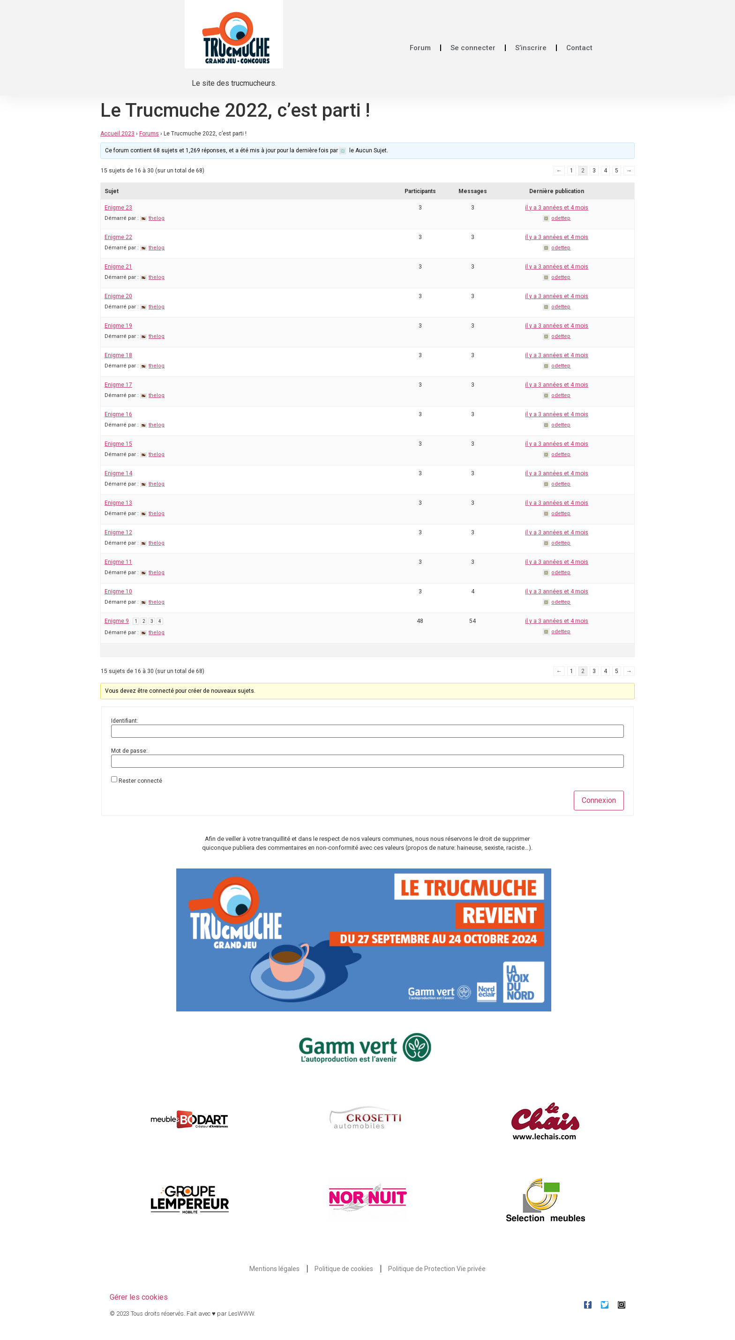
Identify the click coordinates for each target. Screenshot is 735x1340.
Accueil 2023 (117, 133)
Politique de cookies (344, 1269)
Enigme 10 (118, 591)
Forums (149, 133)
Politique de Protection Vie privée (437, 1269)
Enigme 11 (118, 562)
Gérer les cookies (139, 1297)
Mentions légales (274, 1269)
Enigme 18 (118, 355)
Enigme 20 (118, 296)
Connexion (599, 800)
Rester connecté (140, 781)
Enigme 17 (118, 385)
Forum (420, 48)
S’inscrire (531, 48)
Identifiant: (124, 721)
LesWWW (241, 1313)
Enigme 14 (118, 473)
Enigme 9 (117, 621)
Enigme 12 (118, 532)
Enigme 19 (118, 325)
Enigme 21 (118, 266)
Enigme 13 (118, 503)
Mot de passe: (129, 751)
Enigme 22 (118, 237)
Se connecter (472, 48)
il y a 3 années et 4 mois (556, 207)
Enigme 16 (118, 414)
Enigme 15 (118, 444)
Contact (579, 48)
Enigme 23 (118, 207)
